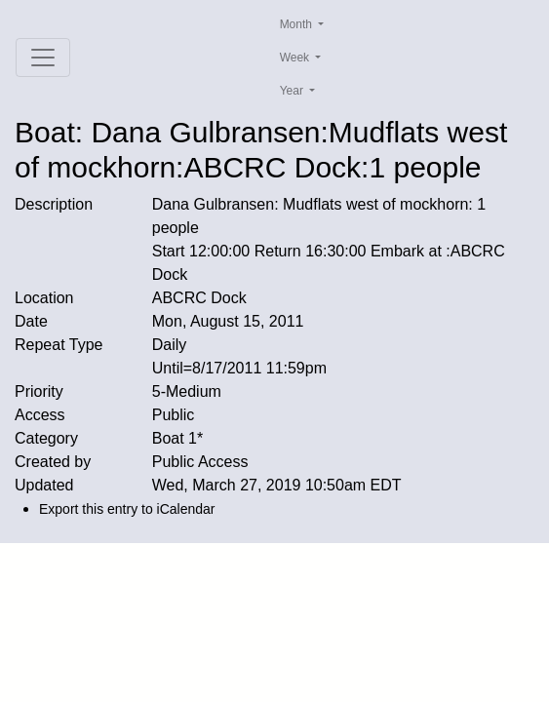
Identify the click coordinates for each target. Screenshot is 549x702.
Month (298, 24)
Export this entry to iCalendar (127, 509)
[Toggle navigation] (43, 57)
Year (293, 91)
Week (296, 57)
